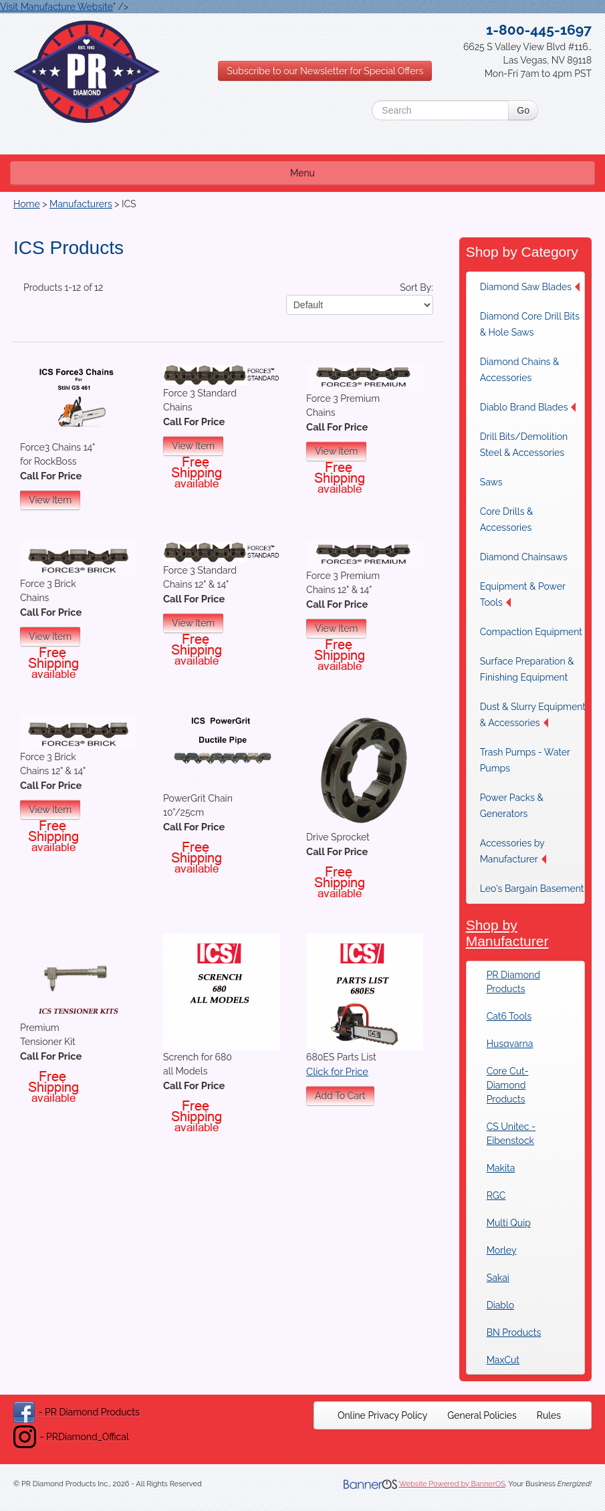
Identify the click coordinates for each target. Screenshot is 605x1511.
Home (26, 204)
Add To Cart (340, 1095)
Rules (549, 1415)
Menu (302, 173)
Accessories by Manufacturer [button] (513, 851)
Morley (502, 1250)
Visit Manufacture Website (56, 6)
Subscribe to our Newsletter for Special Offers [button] (325, 71)
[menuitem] (533, 287)
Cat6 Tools (509, 1016)
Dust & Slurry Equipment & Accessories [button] (533, 714)
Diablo (500, 1305)
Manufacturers (80, 204)
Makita (501, 1168)
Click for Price (337, 1071)
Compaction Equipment (531, 631)
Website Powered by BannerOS (452, 1484)
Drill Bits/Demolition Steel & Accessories (524, 444)
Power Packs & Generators (511, 805)
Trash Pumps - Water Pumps (525, 760)
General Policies (482, 1415)
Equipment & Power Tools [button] (523, 594)
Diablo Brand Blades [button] (528, 407)
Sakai (498, 1277)
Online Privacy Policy (382, 1415)
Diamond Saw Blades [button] (530, 286)
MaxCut (503, 1360)
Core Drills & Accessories (506, 519)
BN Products (514, 1332)
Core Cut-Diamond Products (508, 1085)
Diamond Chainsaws (524, 557)
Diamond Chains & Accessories (520, 369)
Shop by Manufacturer (507, 933)
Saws (491, 482)
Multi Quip (509, 1222)
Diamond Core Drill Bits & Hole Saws (530, 324)
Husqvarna (510, 1043)
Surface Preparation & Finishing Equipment (527, 669)
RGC (496, 1195)
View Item (50, 500)
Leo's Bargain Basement (532, 888)
